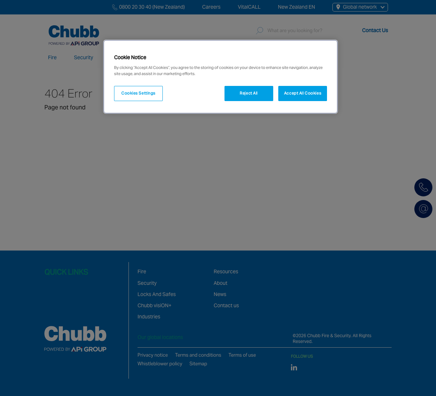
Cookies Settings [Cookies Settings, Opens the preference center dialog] (138, 93)
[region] (220, 77)
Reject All (249, 93)
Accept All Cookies (302, 93)
